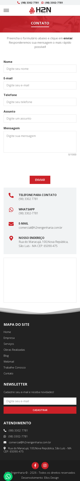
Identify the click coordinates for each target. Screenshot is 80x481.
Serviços (9, 343)
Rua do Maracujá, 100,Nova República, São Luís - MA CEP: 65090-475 (43, 244)
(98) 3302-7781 (52, 2)
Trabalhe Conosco (15, 367)
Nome (8, 62)
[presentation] (40, 164)
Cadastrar (40, 410)
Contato (8, 373)
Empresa (9, 338)
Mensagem (12, 128)
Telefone (10, 95)
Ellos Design (51, 477)
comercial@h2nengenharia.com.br (40, 228)
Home (7, 332)
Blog (6, 355)
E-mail (8, 78)
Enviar (40, 180)
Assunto (9, 111)
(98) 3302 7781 (28, 2)
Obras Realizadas (14, 349)
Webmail (9, 361)
